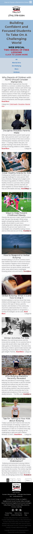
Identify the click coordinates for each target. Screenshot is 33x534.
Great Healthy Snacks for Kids (16, 173)
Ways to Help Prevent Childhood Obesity (16, 214)
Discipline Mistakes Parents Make (16, 131)
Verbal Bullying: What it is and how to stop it (16, 296)
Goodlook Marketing (19, 532)
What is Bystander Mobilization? (16, 460)
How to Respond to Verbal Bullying (16, 256)
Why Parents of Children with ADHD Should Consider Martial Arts (16, 79)
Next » (28, 480)
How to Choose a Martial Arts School (16, 2)
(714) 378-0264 (16, 15)
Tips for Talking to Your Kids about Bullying (16, 419)
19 (19, 480)
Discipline (21, 104)
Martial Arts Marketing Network (20, 530)
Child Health (14, 104)
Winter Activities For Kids (16, 338)
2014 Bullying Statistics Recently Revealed (16, 377)
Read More (5, 101)
